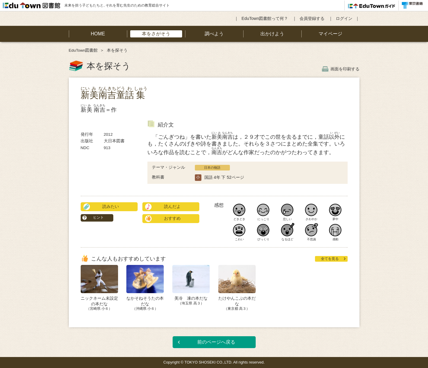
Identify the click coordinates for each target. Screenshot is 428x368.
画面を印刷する (344, 69)
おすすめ (172, 218)
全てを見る (330, 259)
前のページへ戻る (216, 342)
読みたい (110, 206)
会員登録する (312, 18)
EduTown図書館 (83, 50)
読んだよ (172, 206)
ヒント (98, 217)
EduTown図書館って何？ (264, 18)
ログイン (344, 18)
